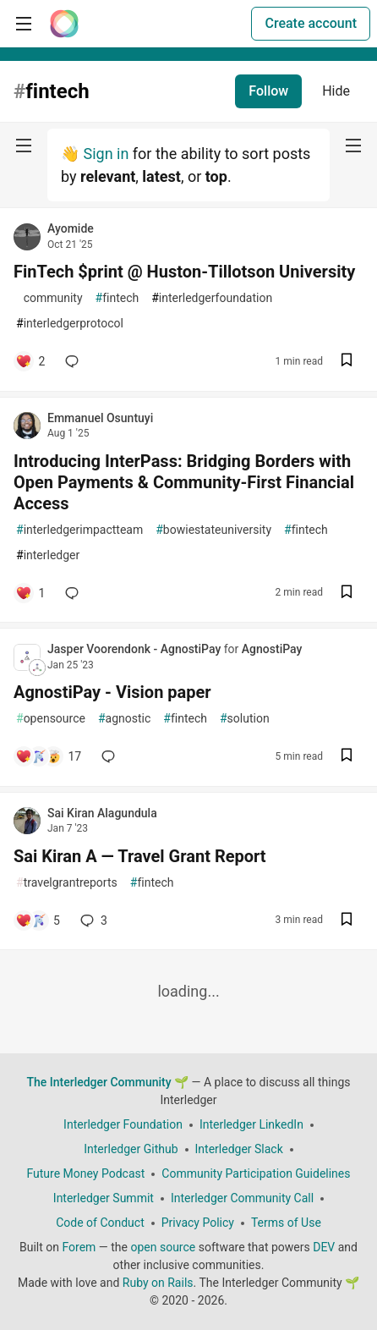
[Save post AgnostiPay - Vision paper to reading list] (346, 757)
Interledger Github (131, 1149)
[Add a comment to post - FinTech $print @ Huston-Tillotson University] (30, 361)
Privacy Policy (197, 1222)
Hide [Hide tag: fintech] (336, 91)
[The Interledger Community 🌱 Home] (64, 24)
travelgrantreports (66, 883)
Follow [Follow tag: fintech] (268, 91)
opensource (50, 719)
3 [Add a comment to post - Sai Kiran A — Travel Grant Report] (92, 920)
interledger (47, 555)
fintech (117, 298)
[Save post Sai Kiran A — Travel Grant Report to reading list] (346, 921)
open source (162, 1247)
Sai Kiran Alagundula (102, 813)
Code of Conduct (100, 1222)
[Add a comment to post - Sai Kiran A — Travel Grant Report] (37, 920)
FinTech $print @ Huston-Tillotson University (184, 271)
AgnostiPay (272, 649)
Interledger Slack (239, 1149)
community (49, 298)
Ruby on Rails (158, 1282)
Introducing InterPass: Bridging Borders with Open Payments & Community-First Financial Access (184, 482)
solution (245, 719)
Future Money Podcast (85, 1173)
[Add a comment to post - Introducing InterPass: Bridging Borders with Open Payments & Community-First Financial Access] (30, 593)
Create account (311, 23)
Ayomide (70, 228)
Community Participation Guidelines (255, 1173)
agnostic (124, 719)
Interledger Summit (103, 1198)
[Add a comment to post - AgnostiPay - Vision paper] (48, 756)
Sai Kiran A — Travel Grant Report (140, 856)
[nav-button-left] (24, 145)
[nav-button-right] (353, 145)
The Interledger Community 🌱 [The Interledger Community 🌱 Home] (107, 1082)
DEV (324, 1247)
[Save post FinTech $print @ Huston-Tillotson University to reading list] (346, 362)
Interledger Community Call (242, 1198)
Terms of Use (286, 1222)
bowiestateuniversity (213, 530)
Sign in (105, 153)
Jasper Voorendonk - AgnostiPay (135, 649)
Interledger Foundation (123, 1124)
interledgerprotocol (69, 323)
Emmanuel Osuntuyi (100, 418)
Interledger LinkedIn (251, 1124)
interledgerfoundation (211, 298)
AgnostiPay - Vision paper (112, 692)
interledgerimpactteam (79, 530)
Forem (79, 1247)
